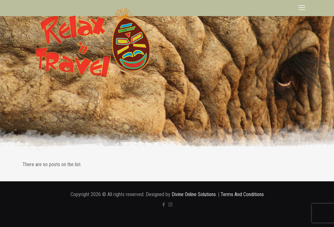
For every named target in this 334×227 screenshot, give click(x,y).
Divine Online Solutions (194, 194)
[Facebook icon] (163, 204)
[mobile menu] (301, 8)
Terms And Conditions (242, 194)
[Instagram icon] (170, 204)
